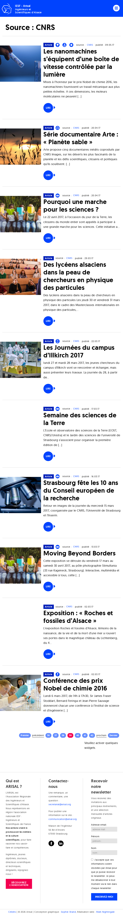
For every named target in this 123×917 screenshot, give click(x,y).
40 (77, 735)
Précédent (38, 735)
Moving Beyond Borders (79, 553)
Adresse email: (99, 824)
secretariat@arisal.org (60, 804)
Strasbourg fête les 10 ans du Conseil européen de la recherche (80, 490)
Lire (48, 107)
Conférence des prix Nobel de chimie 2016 (75, 684)
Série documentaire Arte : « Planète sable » (80, 138)
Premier (25, 735)
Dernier (114, 735)
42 (92, 735)
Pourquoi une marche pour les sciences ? (75, 205)
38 (63, 735)
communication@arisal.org (63, 819)
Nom (93, 848)
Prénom (95, 836)
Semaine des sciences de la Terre (79, 419)
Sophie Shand (68, 911)
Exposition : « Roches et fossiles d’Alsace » (78, 617)
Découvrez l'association (18, 884)
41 (85, 735)
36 (48, 735)
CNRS (90, 44)
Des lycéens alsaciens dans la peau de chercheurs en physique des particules (78, 276)
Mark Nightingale (105, 911)
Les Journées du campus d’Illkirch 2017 (79, 351)
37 (55, 735)
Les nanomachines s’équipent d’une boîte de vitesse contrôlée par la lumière (81, 62)
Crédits (12, 911)
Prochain (101, 735)
